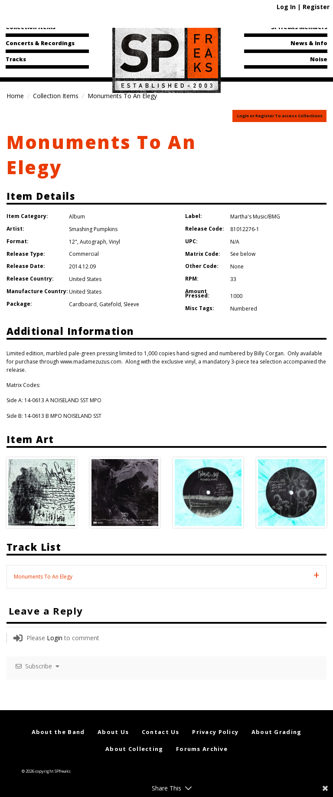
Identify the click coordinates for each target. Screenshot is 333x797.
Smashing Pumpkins (93, 229)
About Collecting (134, 749)
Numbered (243, 308)
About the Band (58, 732)
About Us (113, 732)
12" (73, 241)
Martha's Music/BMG (255, 216)
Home (15, 96)
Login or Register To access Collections (280, 116)
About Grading (276, 732)
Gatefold (110, 304)
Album (77, 216)
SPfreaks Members (299, 27)
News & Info (309, 43)
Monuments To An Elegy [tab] (43, 576)
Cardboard (83, 304)
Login (54, 638)
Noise (318, 59)
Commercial (84, 254)
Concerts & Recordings (40, 43)
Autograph (93, 241)
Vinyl (114, 241)
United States (85, 279)
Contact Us (161, 732)
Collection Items (31, 27)
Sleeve (131, 304)
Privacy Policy (215, 732)
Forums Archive (202, 749)
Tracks (16, 59)
